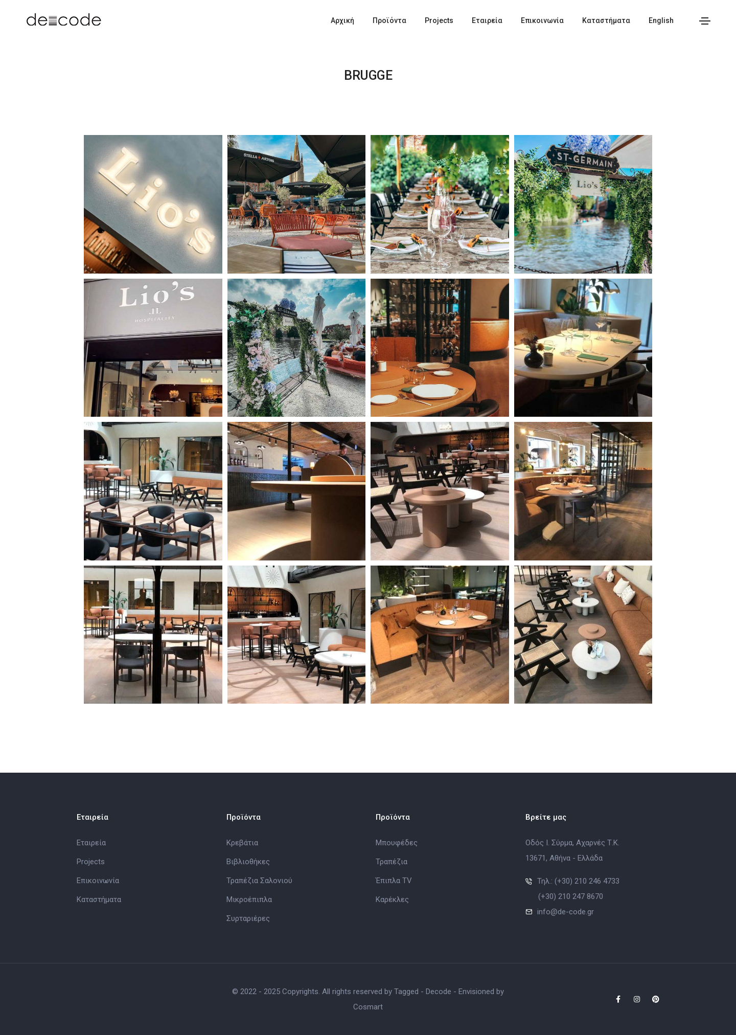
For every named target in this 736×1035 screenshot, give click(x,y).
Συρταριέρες (248, 918)
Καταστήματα (606, 20)
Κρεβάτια (242, 842)
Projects (439, 20)
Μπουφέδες (397, 842)
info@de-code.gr (565, 911)
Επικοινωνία (542, 20)
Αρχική (342, 20)
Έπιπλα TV (394, 880)
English (661, 20)
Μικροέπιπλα (249, 899)
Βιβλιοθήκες (248, 861)
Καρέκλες (392, 899)
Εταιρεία (487, 20)
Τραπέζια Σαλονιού (259, 880)
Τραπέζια (391, 861)
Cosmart (368, 1006)
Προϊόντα (389, 20)
